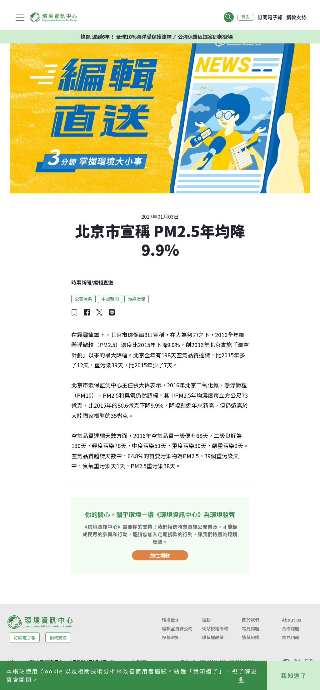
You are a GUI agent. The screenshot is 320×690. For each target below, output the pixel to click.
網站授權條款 (215, 628)
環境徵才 (170, 620)
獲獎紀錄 (250, 637)
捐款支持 (296, 17)
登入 (245, 17)
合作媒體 (290, 628)
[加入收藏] (74, 312)
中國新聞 (110, 298)
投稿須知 (170, 637)
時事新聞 (81, 282)
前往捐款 (160, 555)
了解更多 (248, 675)
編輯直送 (103, 282)
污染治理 (136, 298)
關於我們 (250, 620)
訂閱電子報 (270, 17)
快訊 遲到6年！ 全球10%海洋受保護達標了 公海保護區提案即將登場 (169, 36)
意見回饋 (290, 637)
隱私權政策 (213, 637)
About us (291, 620)
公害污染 (83, 298)
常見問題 (250, 628)
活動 (206, 620)
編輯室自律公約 (177, 628)
